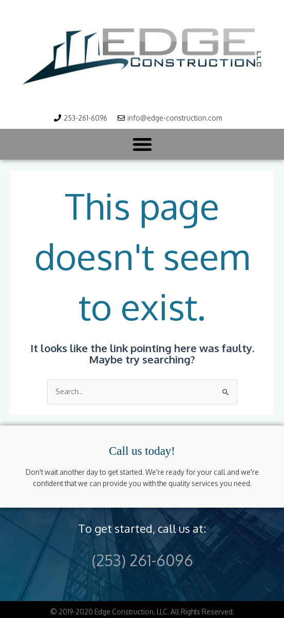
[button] (142, 144)
